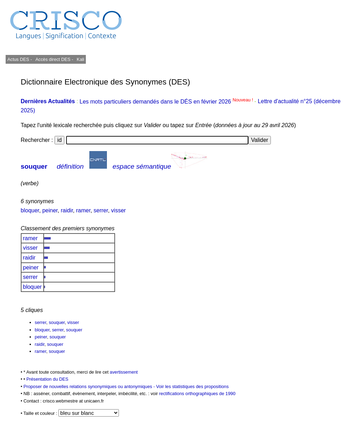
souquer (34, 166)
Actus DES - (19, 59)
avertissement (124, 372)
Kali (80, 59)
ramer (83, 210)
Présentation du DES (47, 379)
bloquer (30, 210)
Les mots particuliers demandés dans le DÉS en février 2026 (166, 102)
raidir (67, 210)
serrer (101, 210)
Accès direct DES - (54, 59)
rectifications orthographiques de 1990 (197, 393)
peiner (50, 210)
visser (118, 210)
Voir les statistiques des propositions (192, 386)
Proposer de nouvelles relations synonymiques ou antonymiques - (90, 386)
